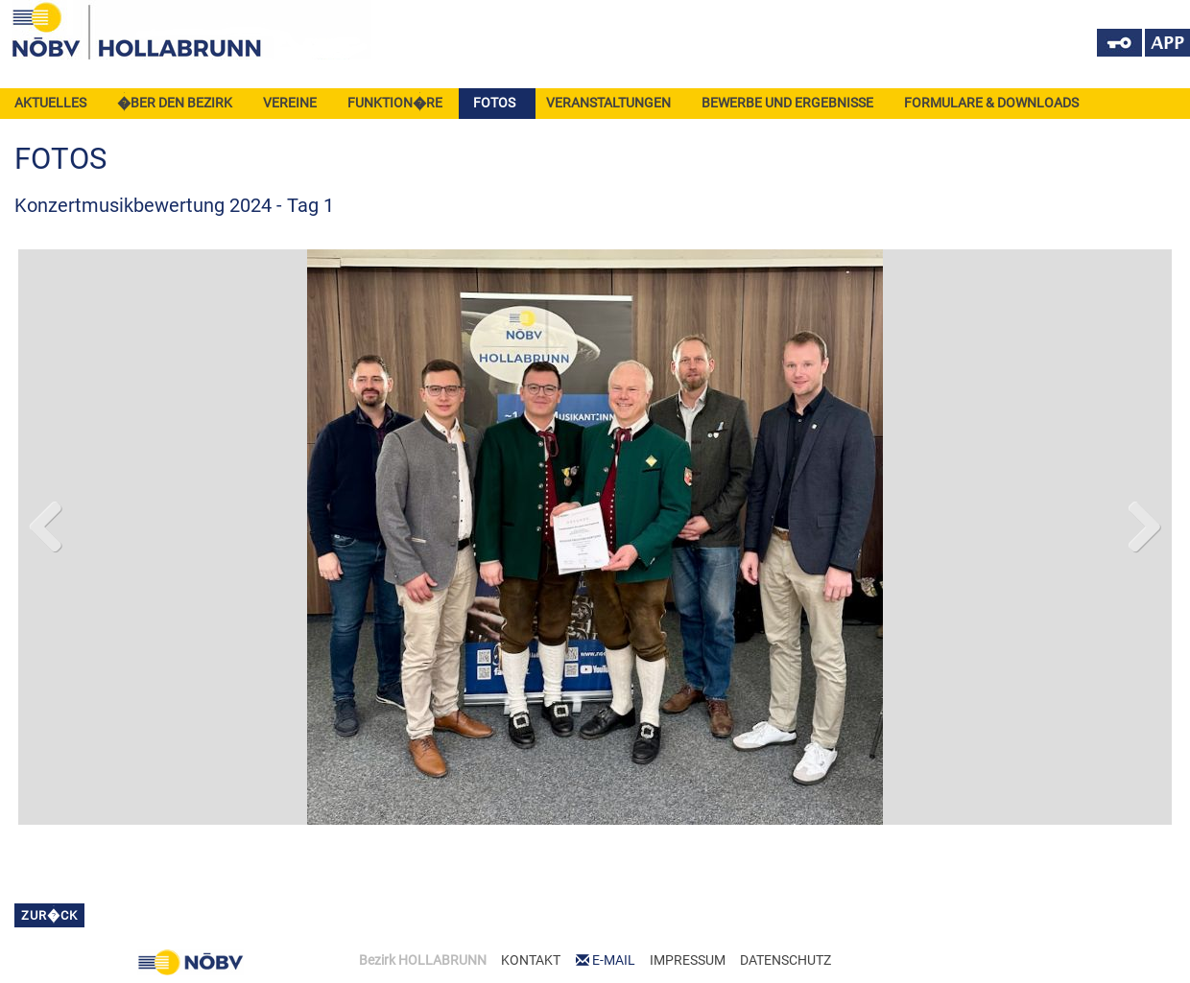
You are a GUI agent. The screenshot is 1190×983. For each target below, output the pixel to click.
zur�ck (49, 915)
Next (1143, 522)
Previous (47, 522)
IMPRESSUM (688, 960)
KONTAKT (530, 960)
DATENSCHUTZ (785, 960)
